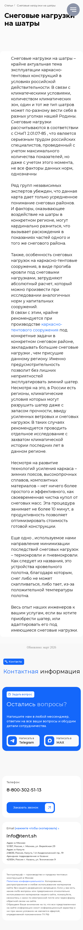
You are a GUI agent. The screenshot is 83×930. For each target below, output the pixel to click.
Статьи (8, 5)
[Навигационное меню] (73, 10)
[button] (31, 807)
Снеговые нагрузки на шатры (36, 5)
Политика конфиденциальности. (25, 881)
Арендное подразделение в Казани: (27, 856)
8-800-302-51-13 (24, 790)
